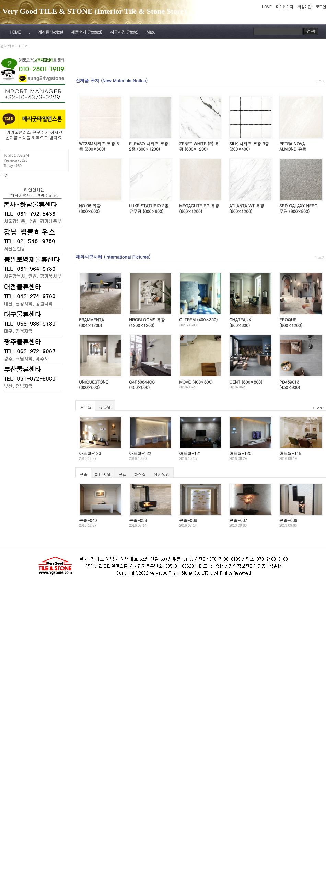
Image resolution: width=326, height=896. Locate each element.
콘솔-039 (138, 520)
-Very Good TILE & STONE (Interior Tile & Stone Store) (93, 11)
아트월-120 (240, 453)
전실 (122, 474)
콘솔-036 (288, 520)
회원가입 (304, 6)
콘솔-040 (88, 520)
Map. (151, 32)
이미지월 (103, 474)
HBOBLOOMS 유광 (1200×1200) (147, 322)
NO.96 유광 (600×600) (90, 208)
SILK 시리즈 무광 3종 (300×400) (249, 146)
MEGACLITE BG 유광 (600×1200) (199, 208)
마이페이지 (284, 6)
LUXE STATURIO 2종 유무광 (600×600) (148, 208)
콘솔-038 (188, 520)
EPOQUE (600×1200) (290, 322)
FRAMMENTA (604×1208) (91, 322)
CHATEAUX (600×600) (240, 322)
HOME (266, 6)
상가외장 (161, 474)
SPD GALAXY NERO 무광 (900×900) (298, 208)
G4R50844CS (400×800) (142, 384)
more (317, 407)
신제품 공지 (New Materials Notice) (111, 80)
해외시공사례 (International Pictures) (112, 256)
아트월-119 (290, 453)
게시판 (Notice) (50, 32)
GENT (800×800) (245, 382)
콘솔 (83, 474)
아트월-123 (90, 453)
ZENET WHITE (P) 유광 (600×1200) (199, 146)
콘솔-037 (238, 520)
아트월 (85, 407)
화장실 (140, 474)
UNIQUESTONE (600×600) (93, 384)
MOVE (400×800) (196, 382)
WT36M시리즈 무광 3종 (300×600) (99, 146)
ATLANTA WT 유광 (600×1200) (246, 208)
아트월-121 (190, 453)
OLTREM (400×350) (198, 319)
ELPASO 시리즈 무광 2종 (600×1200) (148, 146)
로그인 (321, 6)
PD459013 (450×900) (289, 384)
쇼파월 (105, 407)
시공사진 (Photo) (124, 32)
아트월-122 (140, 453)
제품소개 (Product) (86, 32)
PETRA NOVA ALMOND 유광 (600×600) (292, 148)
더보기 (320, 81)
